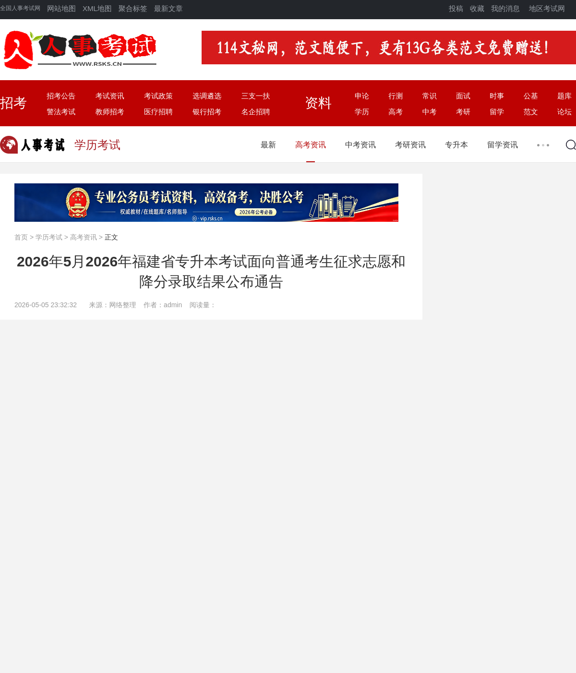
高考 (395, 112)
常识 (429, 96)
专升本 (456, 145)
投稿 (456, 8)
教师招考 (110, 112)
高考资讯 (310, 145)
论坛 (564, 112)
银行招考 (206, 112)
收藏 (477, 8)
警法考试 (61, 112)
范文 (531, 112)
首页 (21, 237)
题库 (564, 96)
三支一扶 (255, 96)
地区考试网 (547, 8)
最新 (268, 145)
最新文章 (168, 8)
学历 (362, 112)
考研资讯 (410, 145)
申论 (362, 96)
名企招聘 (255, 112)
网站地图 (61, 8)
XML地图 (97, 8)
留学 (497, 112)
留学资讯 (502, 145)
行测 (395, 96)
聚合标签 (133, 8)
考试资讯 (110, 96)
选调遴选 (206, 96)
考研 (463, 112)
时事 (497, 96)
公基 (531, 96)
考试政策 (158, 96)
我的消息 (505, 8)
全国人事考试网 (20, 8)
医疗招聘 (158, 112)
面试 (463, 96)
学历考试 (49, 237)
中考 (429, 112)
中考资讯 (360, 145)
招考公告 (61, 96)
